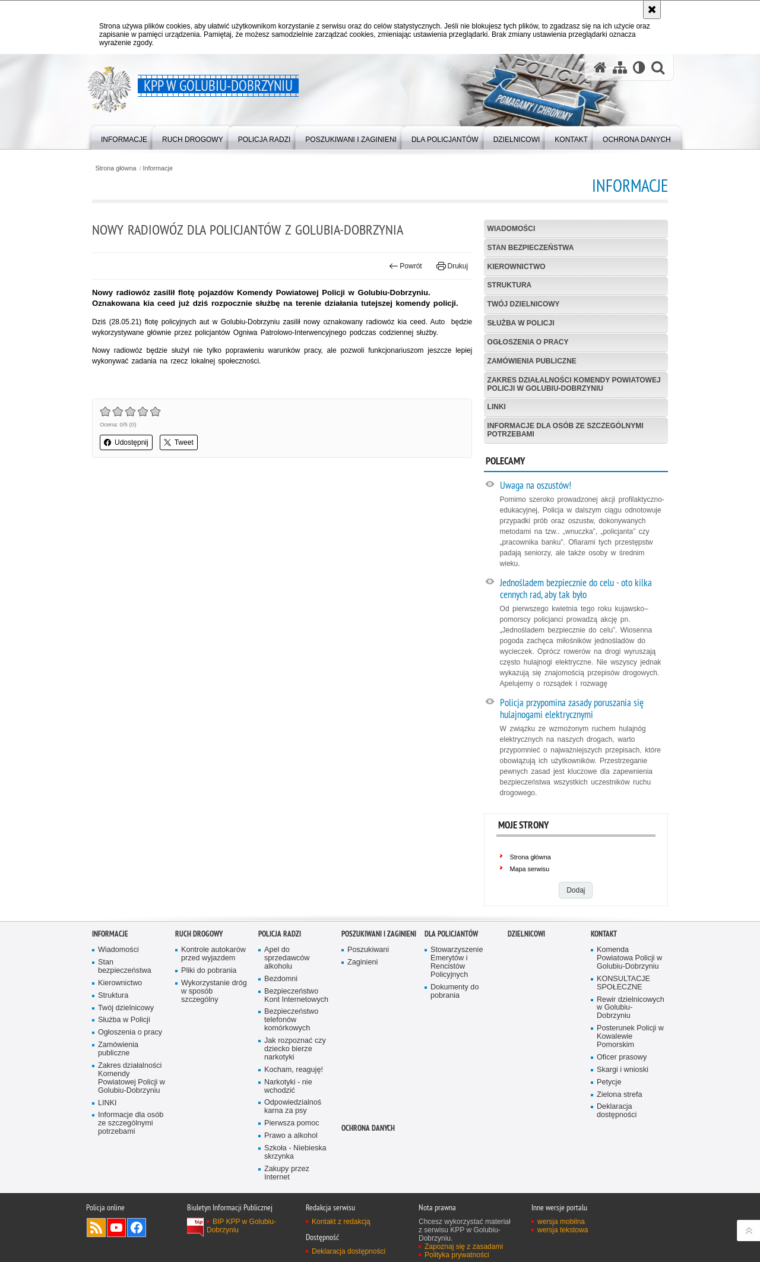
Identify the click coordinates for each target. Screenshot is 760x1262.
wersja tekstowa (562, 1230)
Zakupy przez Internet (286, 1173)
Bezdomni (280, 979)
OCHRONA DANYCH (368, 1128)
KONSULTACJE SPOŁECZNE (623, 983)
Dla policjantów (451, 934)
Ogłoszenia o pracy (528, 342)
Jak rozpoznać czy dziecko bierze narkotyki (295, 1049)
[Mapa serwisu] (620, 67)
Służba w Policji (521, 323)
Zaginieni (362, 962)
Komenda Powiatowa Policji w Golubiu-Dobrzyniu (629, 958)
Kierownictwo (516, 266)
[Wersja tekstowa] (639, 67)
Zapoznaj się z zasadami (464, 1246)
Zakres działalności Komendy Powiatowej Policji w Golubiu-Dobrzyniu (574, 384)
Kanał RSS (96, 1227)
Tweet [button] (179, 442)
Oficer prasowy (622, 1057)
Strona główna (115, 168)
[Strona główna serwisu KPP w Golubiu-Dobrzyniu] (600, 67)
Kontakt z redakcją (341, 1221)
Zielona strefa (619, 1095)
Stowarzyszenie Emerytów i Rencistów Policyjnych (456, 962)
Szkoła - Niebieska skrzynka (295, 1152)
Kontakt (604, 934)
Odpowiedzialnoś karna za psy (292, 1107)
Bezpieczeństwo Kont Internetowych (296, 996)
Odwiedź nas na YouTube (116, 1227)
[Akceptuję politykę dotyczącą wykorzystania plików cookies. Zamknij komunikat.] (652, 9)
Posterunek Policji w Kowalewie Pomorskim (630, 1036)
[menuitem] (124, 137)
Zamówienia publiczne (532, 361)
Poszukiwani (368, 950)
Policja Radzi (279, 934)
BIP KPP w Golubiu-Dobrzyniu (241, 1225)
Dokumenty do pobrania (454, 991)
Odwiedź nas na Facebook (136, 1227)
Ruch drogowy (199, 934)
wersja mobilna (561, 1221)
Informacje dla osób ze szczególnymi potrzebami (565, 430)
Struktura (509, 285)
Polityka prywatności (457, 1255)
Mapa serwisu (530, 868)
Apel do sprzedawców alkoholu (286, 958)
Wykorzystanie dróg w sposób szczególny (214, 991)
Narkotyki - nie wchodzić (288, 1086)
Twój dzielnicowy (523, 304)
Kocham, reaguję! (293, 1070)
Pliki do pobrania (208, 971)
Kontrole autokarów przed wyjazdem (213, 954)
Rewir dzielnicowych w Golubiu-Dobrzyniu (630, 1008)
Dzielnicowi (526, 934)
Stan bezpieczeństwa (530, 247)
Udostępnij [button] (126, 442)
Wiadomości (511, 228)
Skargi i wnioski (622, 1070)
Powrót (405, 266)
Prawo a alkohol (291, 1136)
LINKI (496, 407)
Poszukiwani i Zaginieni (378, 934)
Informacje (158, 168)
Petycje (609, 1082)
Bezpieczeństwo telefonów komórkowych (291, 1020)
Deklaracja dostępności (616, 1111)
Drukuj (452, 266)
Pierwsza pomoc (291, 1123)
